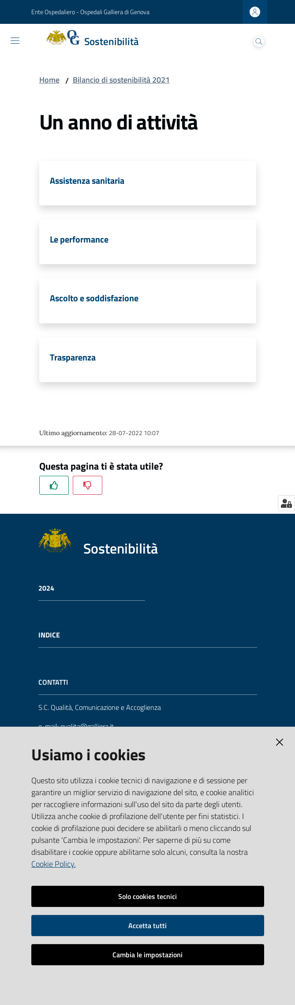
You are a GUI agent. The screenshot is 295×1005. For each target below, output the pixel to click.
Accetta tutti (147, 925)
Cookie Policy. (53, 864)
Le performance (79, 239)
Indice (49, 635)
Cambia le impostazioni (147, 954)
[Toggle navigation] (15, 40)
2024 (46, 588)
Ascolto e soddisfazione (94, 298)
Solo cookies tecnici (147, 896)
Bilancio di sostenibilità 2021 (121, 80)
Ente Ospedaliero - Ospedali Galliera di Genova (90, 11)
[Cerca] (259, 41)
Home (49, 80)
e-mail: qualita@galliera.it (76, 726)
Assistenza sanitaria (87, 180)
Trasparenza (73, 357)
